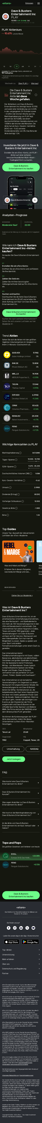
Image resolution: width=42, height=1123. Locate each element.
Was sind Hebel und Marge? (15, 566)
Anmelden (5, 71)
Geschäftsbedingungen (25, 1062)
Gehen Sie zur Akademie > (22, 596)
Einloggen (29, 3)
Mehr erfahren (10, 587)
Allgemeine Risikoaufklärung (10, 1075)
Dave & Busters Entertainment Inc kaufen (21, 167)
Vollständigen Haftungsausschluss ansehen (15, 1064)
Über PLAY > (23, 83)
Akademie (6, 324)
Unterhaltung (13, 749)
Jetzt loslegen (14, 759)
